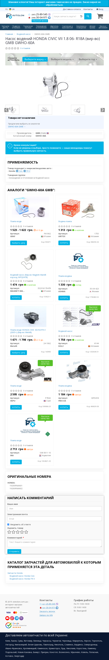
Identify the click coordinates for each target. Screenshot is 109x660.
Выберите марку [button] (35, 59)
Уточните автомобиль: (14, 59)
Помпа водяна (65, 276)
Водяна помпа (65, 221)
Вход (100, 9)
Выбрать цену (18, 243)
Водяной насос (65, 331)
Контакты (88, 9)
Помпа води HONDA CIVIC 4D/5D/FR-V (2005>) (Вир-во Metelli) (28, 331)
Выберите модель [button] (62, 59)
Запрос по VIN (46, 615)
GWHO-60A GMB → (17, 126)
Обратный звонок (39, 21)
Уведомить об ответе (19, 524)
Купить (64, 243)
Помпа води (15, 221)
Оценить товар (15, 528)
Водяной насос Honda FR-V (22, 578)
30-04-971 (38, 17)
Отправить (14, 551)
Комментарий (15, 537)
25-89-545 (38, 14)
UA (11, 9)
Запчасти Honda (15, 573)
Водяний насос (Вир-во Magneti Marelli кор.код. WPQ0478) (28, 276)
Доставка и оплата (72, 9)
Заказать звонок (47, 611)
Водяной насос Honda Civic (22, 576)
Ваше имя (12, 504)
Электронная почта (17, 514)
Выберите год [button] (88, 59)
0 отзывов (25, 48)
